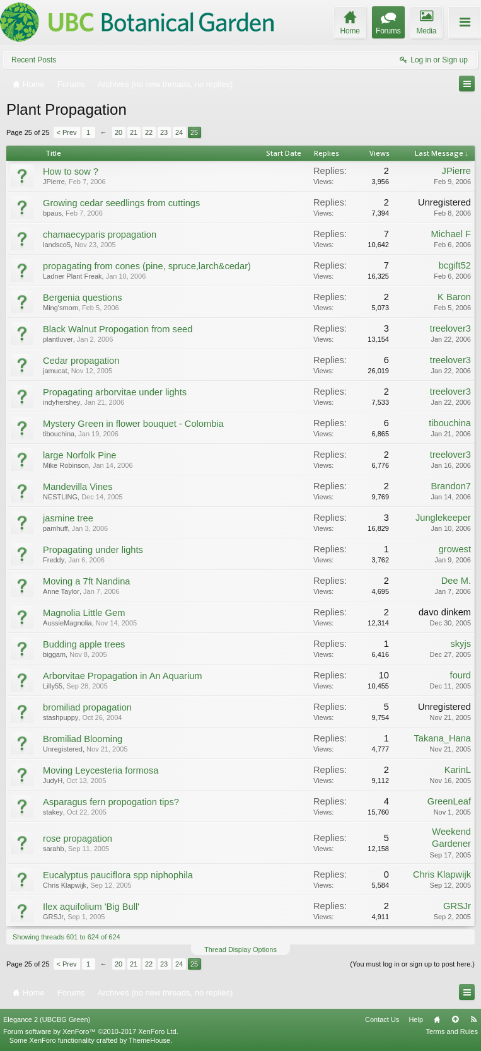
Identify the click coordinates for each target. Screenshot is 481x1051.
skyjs (460, 644)
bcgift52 (455, 265)
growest (455, 549)
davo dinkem (445, 612)
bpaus (52, 213)
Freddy (53, 560)
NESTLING (60, 497)
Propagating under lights (93, 550)
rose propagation (77, 838)
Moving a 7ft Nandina (86, 581)
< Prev (67, 132)
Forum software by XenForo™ (90, 1031)
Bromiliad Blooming (82, 739)
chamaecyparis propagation (99, 234)
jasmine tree (68, 518)
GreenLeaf (449, 801)
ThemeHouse (149, 1040)
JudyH (52, 780)
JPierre (54, 181)
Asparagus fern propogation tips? (111, 802)
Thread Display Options (240, 949)
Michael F (451, 234)
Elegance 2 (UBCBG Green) (46, 1019)
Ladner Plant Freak (72, 276)
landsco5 (57, 244)
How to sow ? (70, 171)
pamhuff (55, 528)
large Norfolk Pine (80, 455)
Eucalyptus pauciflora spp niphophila (118, 875)
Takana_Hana (442, 738)
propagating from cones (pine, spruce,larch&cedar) (147, 266)
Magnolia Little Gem (84, 613)
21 (133, 132)
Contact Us (382, 1019)
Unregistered (444, 202)
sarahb (53, 848)
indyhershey (61, 402)
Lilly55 (52, 686)
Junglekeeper (443, 518)
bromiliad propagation (87, 707)
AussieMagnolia (67, 623)
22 (149, 132)
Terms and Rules (452, 1031)
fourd (460, 675)
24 (179, 132)
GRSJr (53, 916)
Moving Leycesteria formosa (100, 770)
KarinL (457, 770)
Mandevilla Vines (78, 487)
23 (164, 132)
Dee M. (456, 581)
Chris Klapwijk (64, 885)
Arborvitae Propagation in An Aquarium (122, 676)
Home (436, 1019)
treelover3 (450, 328)
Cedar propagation (81, 361)
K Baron (454, 297)
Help (416, 1019)
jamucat (55, 371)
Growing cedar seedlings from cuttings (121, 203)
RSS (473, 1019)
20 (118, 132)
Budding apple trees (84, 644)
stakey (53, 812)
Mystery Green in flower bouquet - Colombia (133, 424)
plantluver (58, 339)
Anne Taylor (61, 591)
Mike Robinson (66, 465)
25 (194, 132)
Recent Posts (33, 59)
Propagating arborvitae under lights (115, 392)
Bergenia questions (82, 298)
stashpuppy (60, 717)
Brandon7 (451, 486)
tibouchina (58, 434)
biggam (54, 654)
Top (455, 1019)
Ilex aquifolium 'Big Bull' (91, 907)
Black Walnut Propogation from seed (117, 329)
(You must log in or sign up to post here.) (412, 964)
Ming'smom (60, 307)
